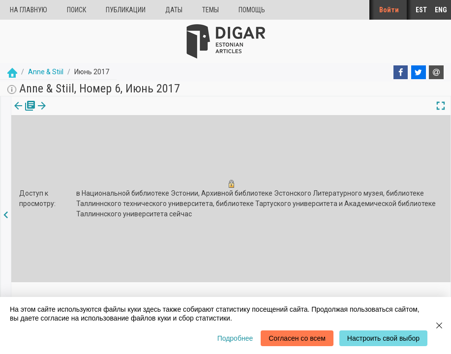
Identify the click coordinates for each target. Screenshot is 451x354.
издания (23, 113)
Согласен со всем (297, 338)
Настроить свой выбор (383, 338)
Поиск (76, 10)
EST (421, 10)
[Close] (439, 325)
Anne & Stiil (45, 72)
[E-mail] (436, 72)
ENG (441, 10)
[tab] (23, 112)
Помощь (252, 10)
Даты (173, 10)
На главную (28, 10)
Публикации (126, 10)
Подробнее (235, 338)
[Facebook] (400, 72)
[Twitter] (418, 72)
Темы (210, 10)
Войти (389, 10)
